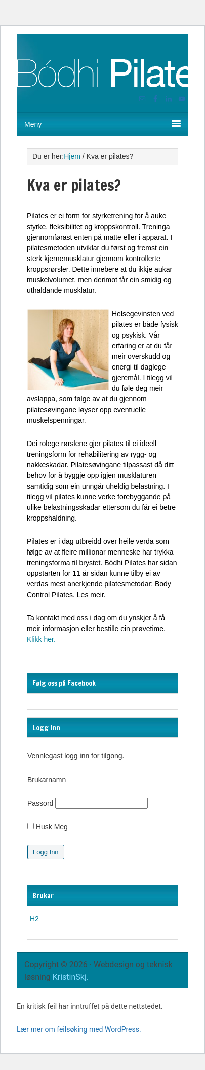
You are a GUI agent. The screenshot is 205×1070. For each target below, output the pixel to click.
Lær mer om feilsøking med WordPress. (79, 1029)
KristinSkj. (70, 977)
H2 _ (37, 919)
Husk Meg (47, 827)
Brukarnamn (46, 780)
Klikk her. (41, 639)
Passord (40, 803)
